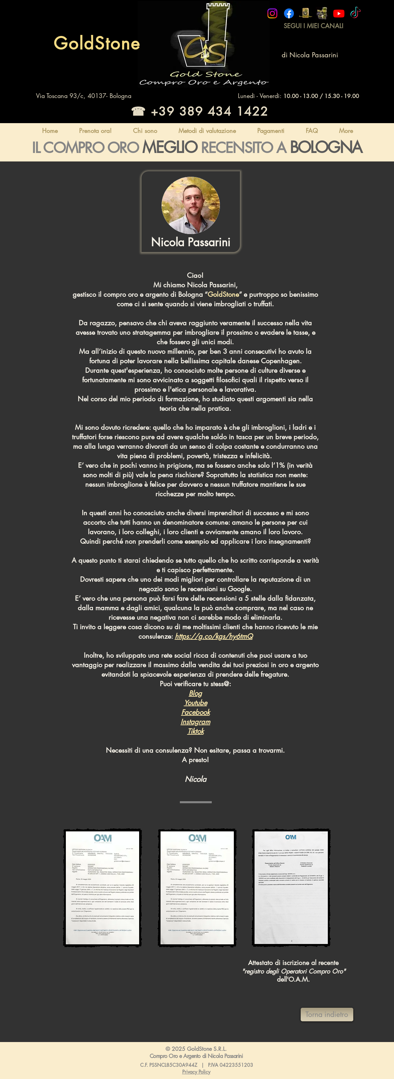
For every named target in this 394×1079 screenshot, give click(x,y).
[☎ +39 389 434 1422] (198, 111)
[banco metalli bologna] (305, 13)
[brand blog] (322, 13)
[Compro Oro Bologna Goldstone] (272, 13)
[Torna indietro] (327, 1014)
